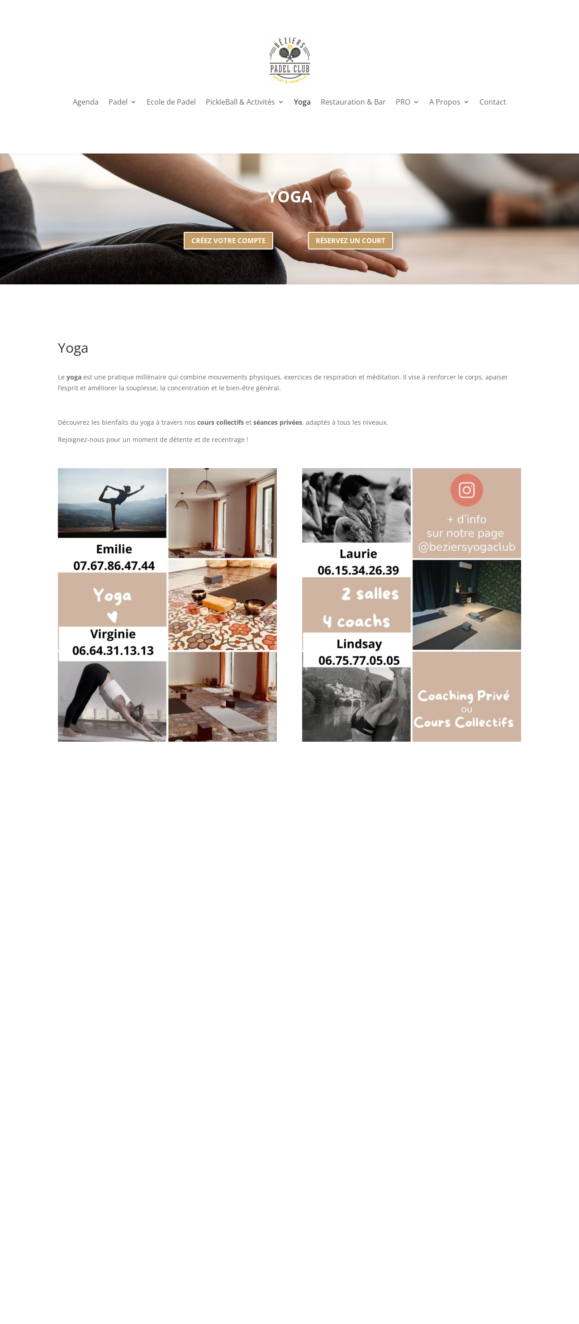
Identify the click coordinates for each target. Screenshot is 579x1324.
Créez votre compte (228, 240)
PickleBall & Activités (240, 102)
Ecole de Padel (171, 102)
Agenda (86, 102)
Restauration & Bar (353, 102)
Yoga (302, 102)
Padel (118, 102)
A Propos (444, 102)
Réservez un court (350, 240)
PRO (403, 102)
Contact (492, 102)
